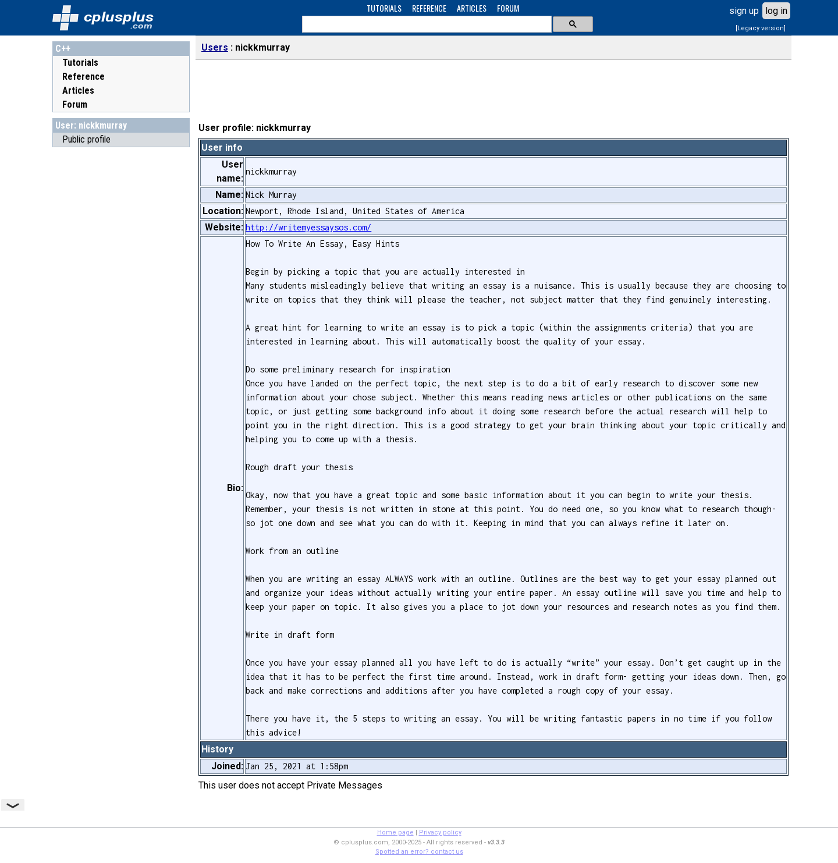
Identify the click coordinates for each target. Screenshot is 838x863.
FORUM (508, 8)
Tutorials (80, 62)
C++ (62, 48)
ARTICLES (472, 8)
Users (214, 47)
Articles (78, 90)
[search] (426, 24)
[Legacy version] (761, 28)
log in (776, 10)
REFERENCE (429, 8)
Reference (83, 76)
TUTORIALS (384, 8)
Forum (74, 104)
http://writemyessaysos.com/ (308, 227)
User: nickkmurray (91, 125)
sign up (744, 10)
